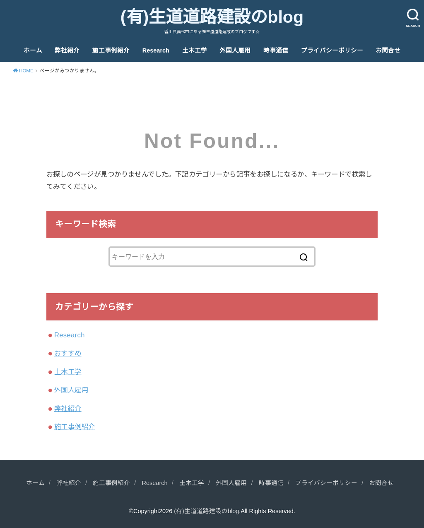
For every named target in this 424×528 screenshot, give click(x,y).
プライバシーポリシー (332, 50)
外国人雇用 (235, 50)
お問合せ (388, 50)
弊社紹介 (67, 50)
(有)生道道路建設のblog (212, 16)
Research (155, 50)
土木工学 (194, 50)
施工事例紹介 (111, 50)
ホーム (33, 50)
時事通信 (275, 50)
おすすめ (68, 353)
